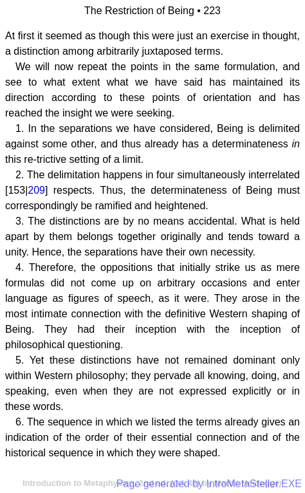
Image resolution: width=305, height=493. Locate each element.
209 (36, 190)
